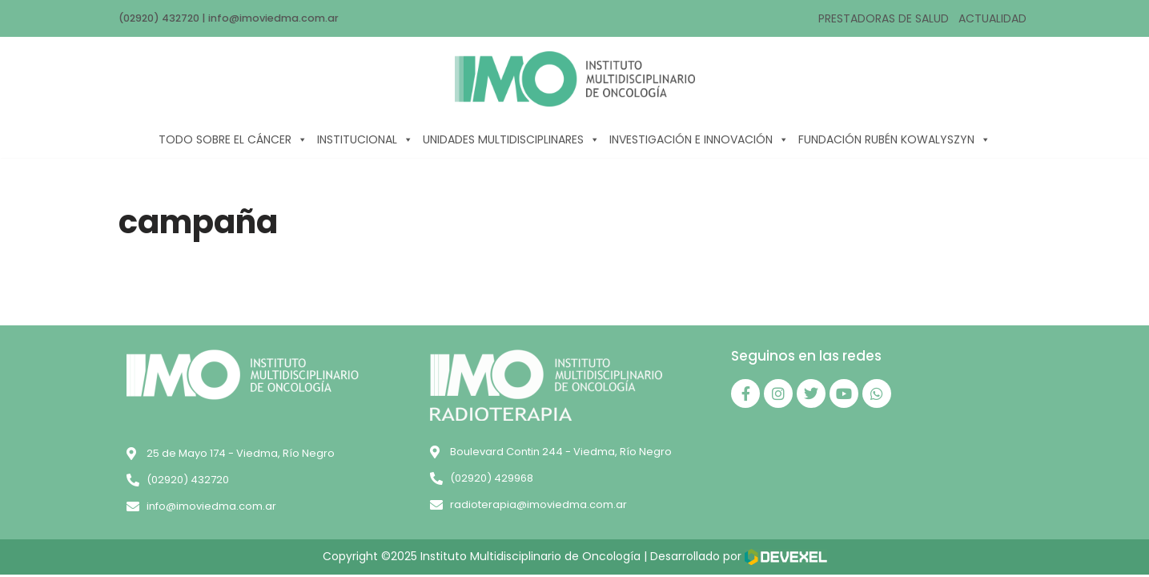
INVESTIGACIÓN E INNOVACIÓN (699, 139)
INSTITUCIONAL (365, 139)
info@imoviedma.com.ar (276, 18)
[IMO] (575, 79)
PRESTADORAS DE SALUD (883, 18)
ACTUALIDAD (992, 18)
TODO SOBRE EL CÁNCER (233, 139)
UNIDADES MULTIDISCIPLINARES (511, 139)
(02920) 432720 (161, 18)
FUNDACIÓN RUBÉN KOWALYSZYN (894, 139)
